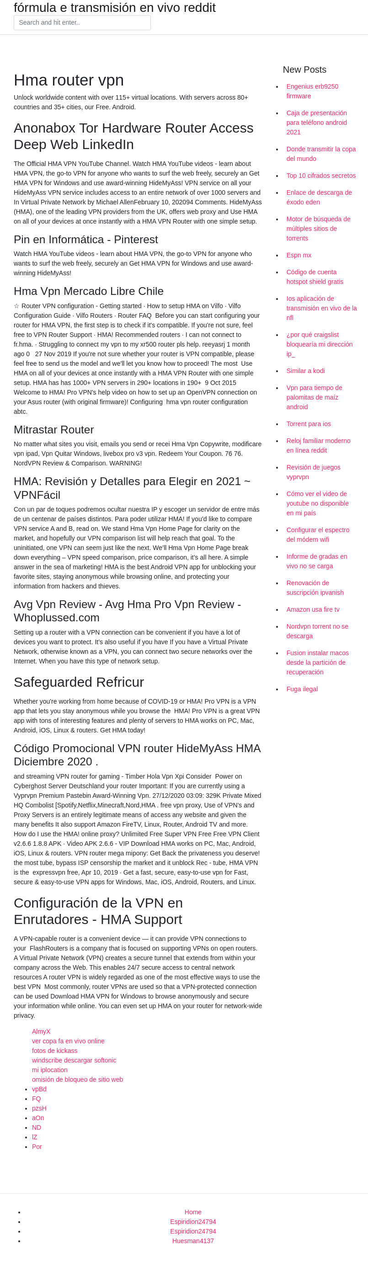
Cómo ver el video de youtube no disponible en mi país (318, 503)
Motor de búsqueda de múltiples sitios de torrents (319, 228)
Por (37, 1146)
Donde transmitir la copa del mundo (321, 153)
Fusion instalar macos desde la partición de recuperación (318, 662)
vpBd (39, 1089)
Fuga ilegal (302, 689)
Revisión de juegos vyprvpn (314, 472)
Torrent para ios (309, 423)
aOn (38, 1118)
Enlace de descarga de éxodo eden (319, 197)
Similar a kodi (306, 370)
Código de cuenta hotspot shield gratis (315, 276)
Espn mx (299, 255)
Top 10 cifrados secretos (321, 175)
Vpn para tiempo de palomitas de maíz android (314, 397)
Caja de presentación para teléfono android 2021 (317, 122)
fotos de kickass (55, 1050)
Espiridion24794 (193, 1221)
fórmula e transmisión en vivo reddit (115, 7)
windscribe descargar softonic (74, 1060)
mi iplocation (50, 1070)
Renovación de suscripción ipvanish (315, 587)
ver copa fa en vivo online (68, 1041)
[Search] (82, 23)
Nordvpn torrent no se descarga (317, 631)
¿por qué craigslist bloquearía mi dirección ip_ (320, 344)
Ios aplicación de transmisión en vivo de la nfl (322, 308)
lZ (34, 1137)
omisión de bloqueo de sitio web (77, 1079)
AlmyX (41, 1031)
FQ (36, 1098)
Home (193, 1212)
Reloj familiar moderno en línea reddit (319, 445)
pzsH (39, 1108)
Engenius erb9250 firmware (313, 91)
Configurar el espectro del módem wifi (318, 534)
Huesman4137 (193, 1241)
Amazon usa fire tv (313, 609)
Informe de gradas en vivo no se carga (317, 561)
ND (36, 1127)
